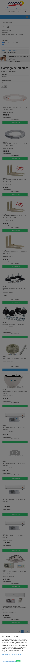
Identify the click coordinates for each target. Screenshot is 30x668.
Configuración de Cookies (9, 661)
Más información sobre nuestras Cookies (12, 654)
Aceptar (18, 661)
